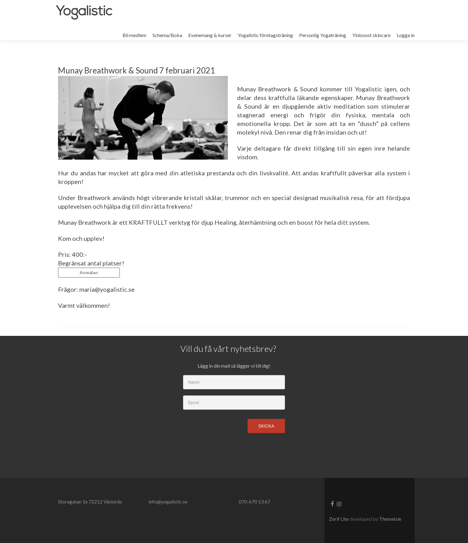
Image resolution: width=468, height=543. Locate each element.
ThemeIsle (390, 519)
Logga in (406, 35)
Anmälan (89, 272)
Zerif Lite (339, 519)
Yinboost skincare (371, 35)
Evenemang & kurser (210, 35)
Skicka (266, 426)
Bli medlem (134, 35)
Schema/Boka (167, 35)
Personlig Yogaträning (322, 35)
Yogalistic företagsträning (265, 35)
